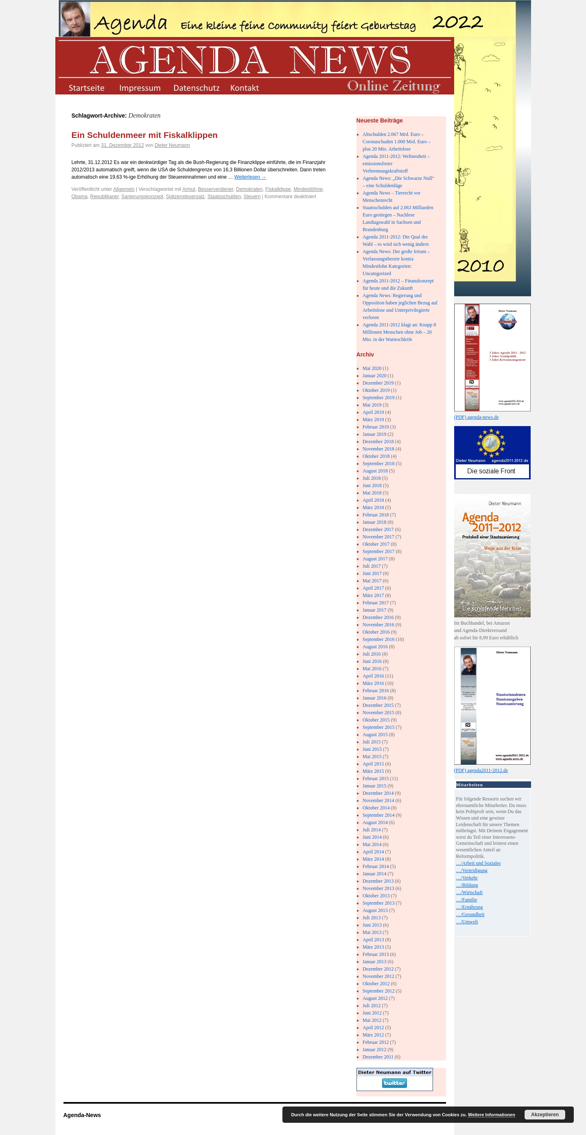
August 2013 (375, 910)
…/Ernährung (469, 907)
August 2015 (375, 734)
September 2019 (378, 397)
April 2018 (373, 500)
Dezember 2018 (378, 441)
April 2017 (373, 588)
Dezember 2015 (378, 705)
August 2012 (375, 998)
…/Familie (466, 900)
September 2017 (378, 551)
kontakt (250, 87)
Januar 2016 (374, 698)
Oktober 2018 (376, 456)
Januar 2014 (374, 874)
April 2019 (373, 412)
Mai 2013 (372, 932)
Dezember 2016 (378, 617)
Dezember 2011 (378, 1057)
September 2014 (378, 815)
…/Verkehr (467, 878)
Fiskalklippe (278, 189)
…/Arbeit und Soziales (478, 863)
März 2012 (373, 1035)
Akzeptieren (545, 1115)
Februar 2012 (376, 1042)
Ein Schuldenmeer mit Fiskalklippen (145, 135)
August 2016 (375, 647)
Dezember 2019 (378, 383)
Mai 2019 (372, 405)
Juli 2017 (371, 566)
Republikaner (104, 196)
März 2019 (373, 419)
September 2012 (378, 991)
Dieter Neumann (172, 145)
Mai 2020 (372, 368)
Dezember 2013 (378, 881)
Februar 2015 (376, 778)
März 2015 (373, 771)
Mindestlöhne (307, 189)
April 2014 (373, 852)
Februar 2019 (376, 427)
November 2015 (378, 712)
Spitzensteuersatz (185, 196)
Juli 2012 (371, 1005)
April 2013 (373, 940)
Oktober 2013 (376, 896)
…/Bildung (467, 885)
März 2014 (373, 859)
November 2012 (378, 976)
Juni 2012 (372, 1013)
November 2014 (378, 800)
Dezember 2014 (378, 793)
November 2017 (378, 537)
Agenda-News (82, 1115)
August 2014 (375, 822)
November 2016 (378, 625)
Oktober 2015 (376, 720)
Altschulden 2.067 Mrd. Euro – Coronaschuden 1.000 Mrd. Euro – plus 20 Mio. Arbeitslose (397, 141)
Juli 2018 (371, 478)
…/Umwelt (467, 922)
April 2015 (373, 764)
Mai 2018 (372, 493)
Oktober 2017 (376, 544)
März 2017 (373, 595)
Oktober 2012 (376, 983)
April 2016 (373, 676)
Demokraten (249, 189)
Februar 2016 (376, 690)
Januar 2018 (374, 522)
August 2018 (375, 471)
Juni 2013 (372, 925)
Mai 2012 (372, 1020)
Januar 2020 (374, 375)
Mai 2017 (372, 581)
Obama (79, 196)
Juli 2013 (371, 918)
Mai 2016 (372, 668)
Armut (188, 189)
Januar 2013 (374, 961)
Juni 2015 (372, 749)
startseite (86, 87)
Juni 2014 (372, 837)
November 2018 (378, 449)
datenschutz (195, 87)
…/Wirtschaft (469, 892)
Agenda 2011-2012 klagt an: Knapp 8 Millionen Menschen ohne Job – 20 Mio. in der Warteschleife (399, 332)
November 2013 (378, 888)
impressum (141, 87)
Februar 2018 (376, 515)
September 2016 (378, 639)
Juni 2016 (372, 661)
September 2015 (378, 727)
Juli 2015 (371, 742)
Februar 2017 (376, 603)
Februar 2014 (376, 866)
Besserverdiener (216, 189)
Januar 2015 (374, 786)
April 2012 (373, 1027)
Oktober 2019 (376, 390)
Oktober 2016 (376, 632)
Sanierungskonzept (142, 196)
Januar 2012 (374, 1049)
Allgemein (124, 189)
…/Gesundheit (470, 914)
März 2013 (373, 947)
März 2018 (373, 507)
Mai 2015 (372, 756)
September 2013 (378, 903)
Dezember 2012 (378, 969)
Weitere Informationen (491, 1114)
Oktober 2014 (376, 808)
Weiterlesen (250, 177)
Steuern (251, 196)
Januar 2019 (374, 434)
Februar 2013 (376, 954)
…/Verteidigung (472, 870)
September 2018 (378, 463)
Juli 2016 (371, 654)
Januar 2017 (374, 610)
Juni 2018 (372, 485)
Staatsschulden (224, 196)
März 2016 (373, 683)
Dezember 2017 (378, 529)
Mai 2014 (372, 844)
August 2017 (375, 559)
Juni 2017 (372, 573)
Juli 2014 (371, 830)
